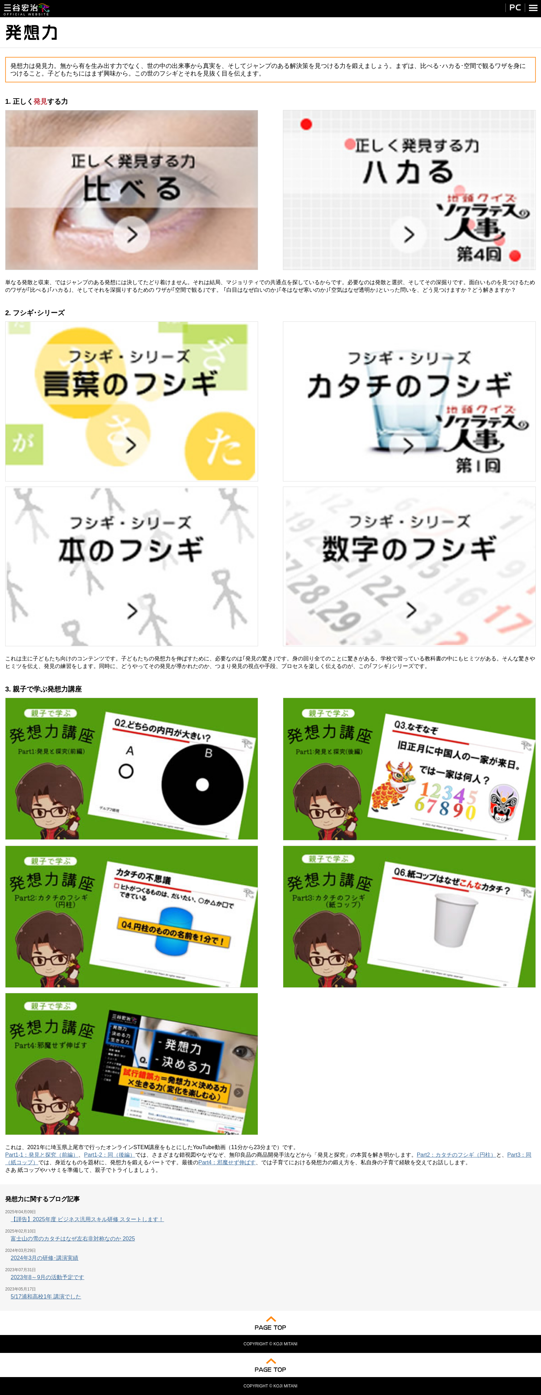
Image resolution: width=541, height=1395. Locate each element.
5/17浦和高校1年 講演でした (46, 1296)
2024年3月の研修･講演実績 (45, 1258)
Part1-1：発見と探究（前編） (41, 1155)
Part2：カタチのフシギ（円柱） (456, 1155)
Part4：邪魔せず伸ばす (227, 1162)
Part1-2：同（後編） (109, 1155)
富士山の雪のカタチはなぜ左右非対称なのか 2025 (73, 1239)
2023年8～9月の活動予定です (47, 1277)
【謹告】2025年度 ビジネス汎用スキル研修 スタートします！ (87, 1219)
